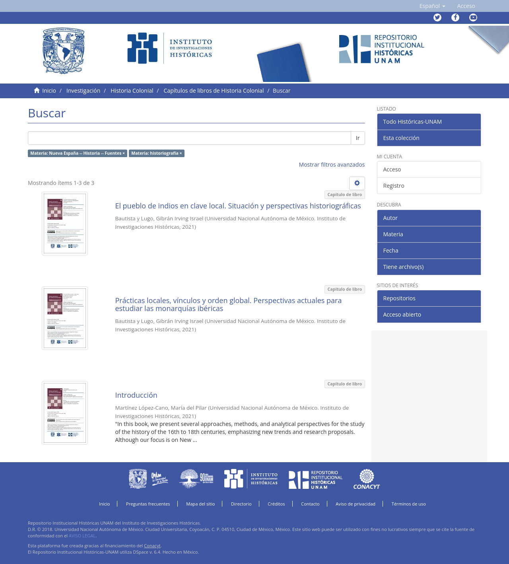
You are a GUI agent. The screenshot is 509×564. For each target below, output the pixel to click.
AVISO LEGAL (82, 536)
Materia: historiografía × (156, 153)
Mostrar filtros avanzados (332, 164)
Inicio (49, 90)
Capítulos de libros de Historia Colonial (214, 90)
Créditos (276, 504)
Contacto (310, 504)
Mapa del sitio (200, 504)
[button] (432, 6)
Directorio (241, 504)
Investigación (83, 90)
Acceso (392, 169)
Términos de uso (409, 504)
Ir (358, 138)
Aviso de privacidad (355, 504)
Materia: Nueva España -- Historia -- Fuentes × (77, 153)
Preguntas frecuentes (148, 504)
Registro (393, 185)
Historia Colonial (132, 90)
